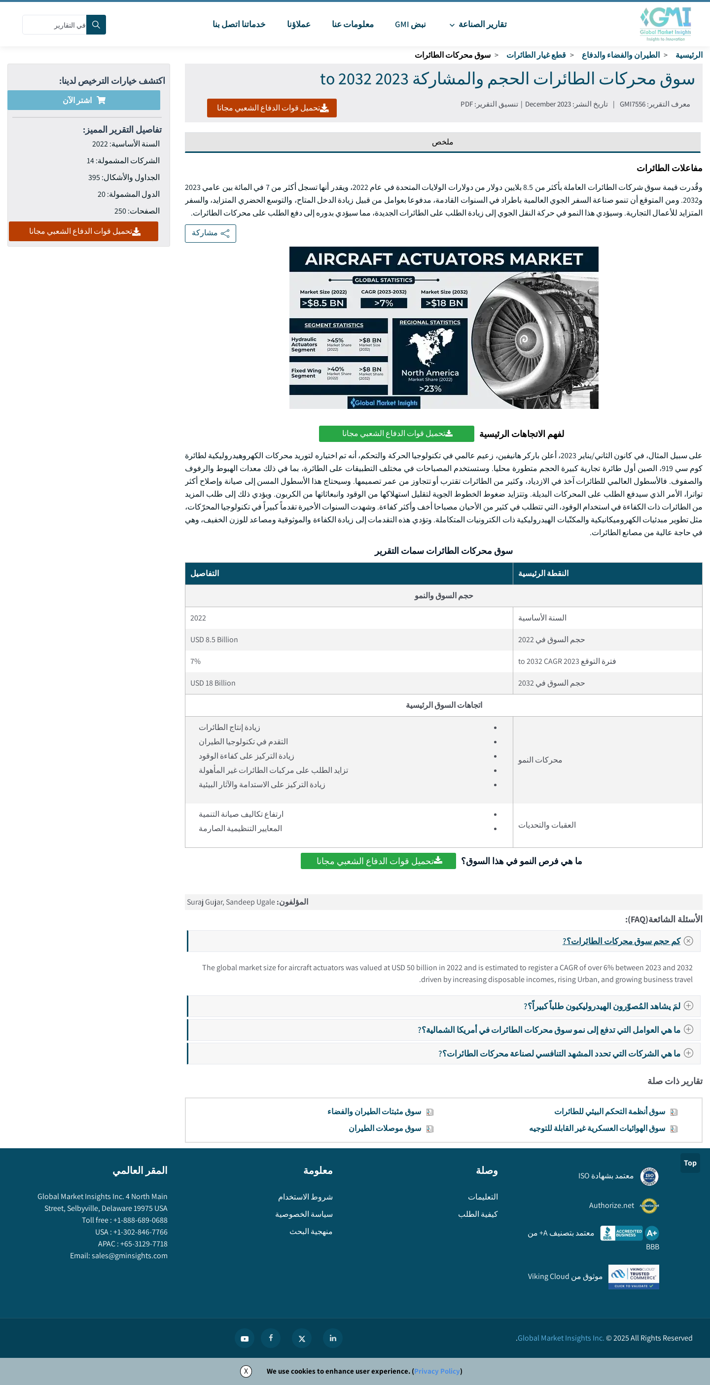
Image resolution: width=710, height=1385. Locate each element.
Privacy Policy (437, 1371)
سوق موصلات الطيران (385, 1128)
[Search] (96, 25)
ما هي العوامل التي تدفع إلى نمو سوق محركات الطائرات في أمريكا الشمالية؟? (558, 1029)
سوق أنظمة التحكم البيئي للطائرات (609, 1111)
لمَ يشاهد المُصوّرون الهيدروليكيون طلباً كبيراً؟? (611, 1006)
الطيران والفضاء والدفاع (621, 55)
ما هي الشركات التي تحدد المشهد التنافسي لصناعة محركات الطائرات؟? (568, 1053)
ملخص (443, 142)
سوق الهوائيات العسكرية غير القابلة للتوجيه (597, 1128)
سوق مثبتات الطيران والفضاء (374, 1111)
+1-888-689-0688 (140, 1220)
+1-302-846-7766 (140, 1232)
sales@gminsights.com (129, 1255)
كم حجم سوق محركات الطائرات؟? (631, 941)
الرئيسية (689, 55)
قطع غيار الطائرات (536, 55)
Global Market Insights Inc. (561, 1338)
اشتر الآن (84, 100)
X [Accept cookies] (246, 1371)
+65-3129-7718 (143, 1244)
